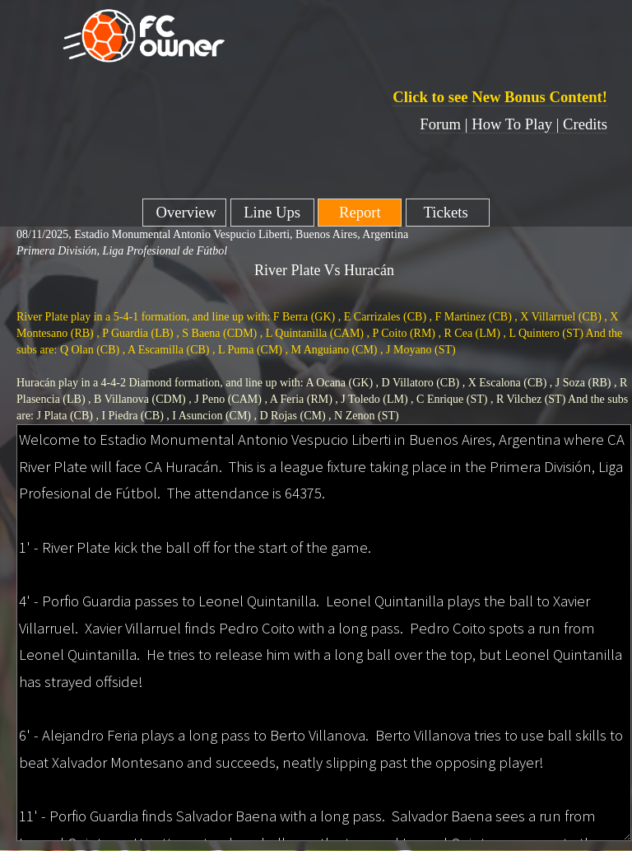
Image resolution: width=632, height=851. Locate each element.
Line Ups (272, 212)
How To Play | (517, 124)
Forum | (446, 124)
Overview (184, 212)
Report (360, 212)
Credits (585, 124)
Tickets (448, 212)
